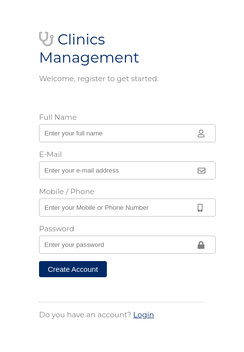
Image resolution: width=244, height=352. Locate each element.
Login (143, 314)
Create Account (73, 269)
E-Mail (50, 154)
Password (56, 228)
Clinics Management (89, 48)
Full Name (58, 117)
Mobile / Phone (66, 191)
